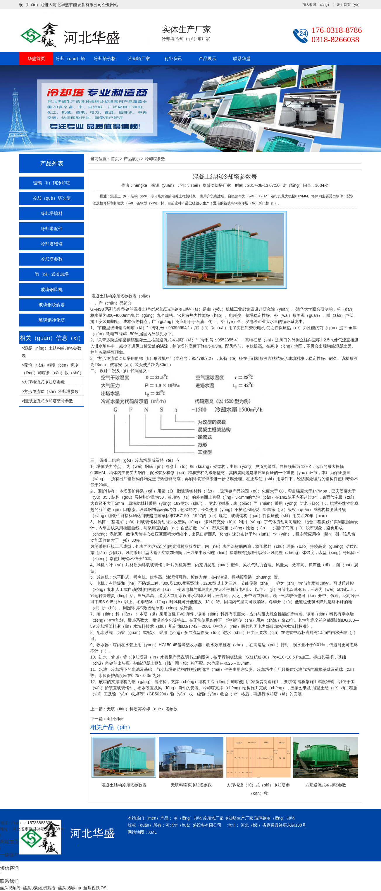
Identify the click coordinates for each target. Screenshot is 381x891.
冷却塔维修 (52, 243)
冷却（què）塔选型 (52, 198)
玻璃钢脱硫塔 (52, 304)
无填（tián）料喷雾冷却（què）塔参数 (142, 709)
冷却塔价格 (105, 58)
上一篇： (98, 709)
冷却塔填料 (52, 213)
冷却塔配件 (52, 228)
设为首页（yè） (349, 5)
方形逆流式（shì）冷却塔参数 (51, 391)
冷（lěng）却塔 (188, 818)
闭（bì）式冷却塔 (52, 274)
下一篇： (98, 718)
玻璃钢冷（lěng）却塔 (274, 818)
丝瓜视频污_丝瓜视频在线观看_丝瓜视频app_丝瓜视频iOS (53, 887)
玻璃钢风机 (52, 289)
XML (152, 832)
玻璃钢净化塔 (52, 319)
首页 (115, 158)
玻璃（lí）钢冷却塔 (51, 182)
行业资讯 (173, 58)
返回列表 (115, 718)
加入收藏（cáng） (316, 5)
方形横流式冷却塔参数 (44, 382)
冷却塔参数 (52, 258)
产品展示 (207, 58)
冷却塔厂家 (139, 58)
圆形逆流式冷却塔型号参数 (48, 401)
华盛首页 (36, 58)
